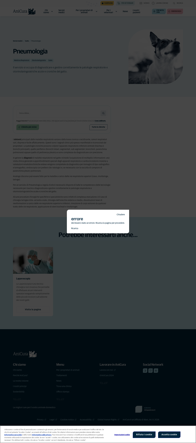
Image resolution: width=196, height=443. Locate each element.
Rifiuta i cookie (144, 435)
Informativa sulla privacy (41, 435)
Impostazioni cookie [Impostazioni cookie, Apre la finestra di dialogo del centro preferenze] (122, 435)
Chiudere (121, 214)
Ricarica (74, 228)
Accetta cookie (169, 435)
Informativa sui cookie (13, 435)
